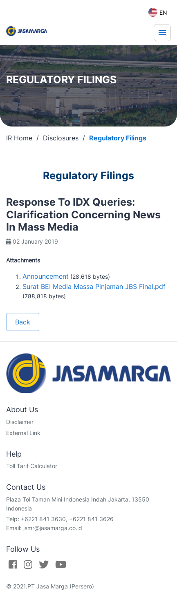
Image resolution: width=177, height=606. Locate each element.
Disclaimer (20, 421)
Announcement (45, 276)
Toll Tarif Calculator (31, 465)
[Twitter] (43, 564)
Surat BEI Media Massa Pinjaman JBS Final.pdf (94, 286)
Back (22, 322)
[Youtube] (61, 564)
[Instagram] (28, 564)
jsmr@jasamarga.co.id (52, 527)
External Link (23, 432)
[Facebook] (13, 564)
